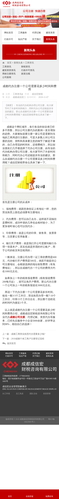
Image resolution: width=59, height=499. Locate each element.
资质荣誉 (47, 393)
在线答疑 (29, 496)
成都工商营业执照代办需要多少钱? (28, 334)
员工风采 (19, 393)
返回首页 (11, 343)
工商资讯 (29, 63)
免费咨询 (49, 496)
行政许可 (8, 39)
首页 (9, 63)
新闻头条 (50, 39)
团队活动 (33, 393)
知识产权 (22, 39)
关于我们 (36, 39)
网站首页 (8, 32)
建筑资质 (50, 32)
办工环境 (6, 393)
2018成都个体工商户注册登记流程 (27, 339)
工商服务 (22, 32)
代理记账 (36, 32)
